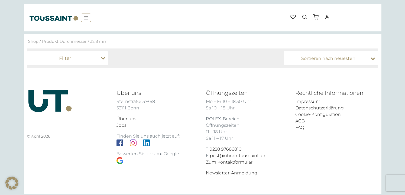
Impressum (307, 101)
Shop (33, 41)
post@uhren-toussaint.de (237, 155)
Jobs (121, 125)
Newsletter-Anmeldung (231, 173)
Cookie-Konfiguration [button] (318, 114)
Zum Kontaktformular (229, 162)
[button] (317, 15)
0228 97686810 (225, 149)
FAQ (299, 127)
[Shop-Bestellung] (332, 58)
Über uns (126, 118)
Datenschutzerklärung (319, 107)
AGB (300, 120)
